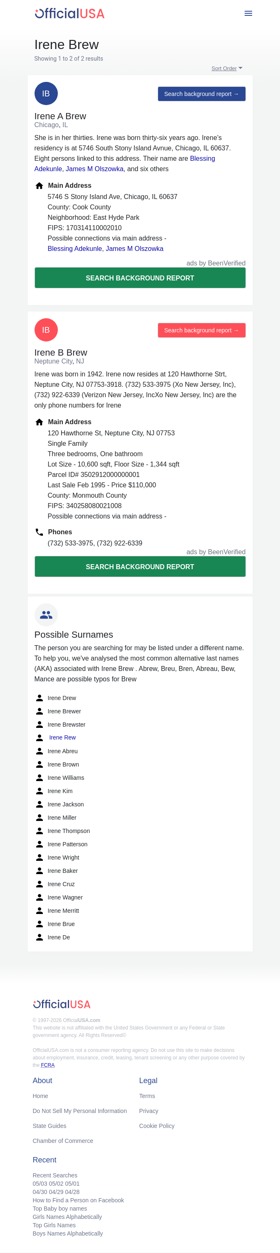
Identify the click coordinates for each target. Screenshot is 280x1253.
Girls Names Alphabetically (67, 1217)
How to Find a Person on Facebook (78, 1200)
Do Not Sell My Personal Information (80, 1111)
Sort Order (224, 68)
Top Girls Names (54, 1225)
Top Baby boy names (60, 1208)
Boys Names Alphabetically (68, 1233)
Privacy (149, 1111)
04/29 (56, 1192)
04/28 (72, 1192)
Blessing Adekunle (75, 248)
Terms (147, 1096)
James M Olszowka (95, 168)
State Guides (50, 1126)
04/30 (40, 1192)
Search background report (140, 278)
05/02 (56, 1183)
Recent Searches (55, 1175)
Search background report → (201, 94)
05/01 (72, 1183)
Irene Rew (55, 738)
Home (40, 1096)
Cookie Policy (157, 1126)
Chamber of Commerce (63, 1141)
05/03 (40, 1183)
